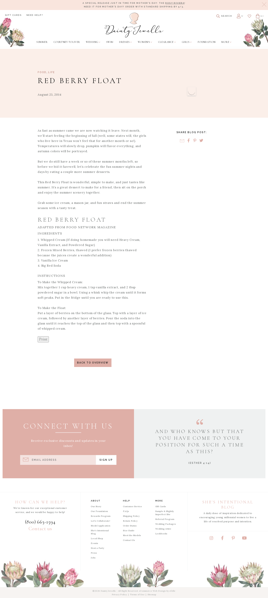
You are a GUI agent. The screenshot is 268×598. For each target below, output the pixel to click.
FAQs (126, 511)
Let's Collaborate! (100, 521)
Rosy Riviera (174, 3)
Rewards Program (100, 516)
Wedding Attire (163, 528)
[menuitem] (42, 42)
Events (94, 543)
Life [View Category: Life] (51, 72)
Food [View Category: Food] (42, 72)
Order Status (130, 525)
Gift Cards (13, 15)
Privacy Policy (119, 594)
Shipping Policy (131, 516)
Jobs (93, 557)
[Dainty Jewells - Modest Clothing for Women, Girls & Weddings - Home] (134, 25)
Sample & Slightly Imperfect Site (164, 513)
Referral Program (164, 519)
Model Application (100, 525)
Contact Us (129, 540)
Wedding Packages (165, 524)
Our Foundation (99, 511)
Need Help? (34, 15)
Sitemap (152, 594)
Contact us (40, 528)
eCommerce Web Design (152, 591)
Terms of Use (137, 594)
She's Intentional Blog (100, 532)
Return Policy (130, 521)
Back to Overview (93, 362)
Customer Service (132, 506)
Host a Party (97, 548)
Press (94, 553)
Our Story (96, 506)
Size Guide (128, 530)
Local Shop (97, 538)
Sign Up (106, 459)
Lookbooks (161, 533)
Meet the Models (132, 535)
